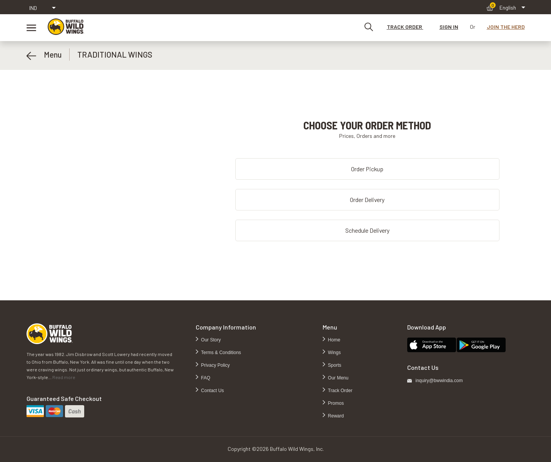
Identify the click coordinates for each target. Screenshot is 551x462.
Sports (334, 365)
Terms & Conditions (220, 352)
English (507, 7)
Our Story (210, 340)
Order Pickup (367, 168)
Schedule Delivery (367, 230)
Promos (335, 403)
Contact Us (212, 390)
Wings (334, 352)
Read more (63, 377)
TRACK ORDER (405, 26)
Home (333, 340)
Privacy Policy (215, 365)
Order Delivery (367, 199)
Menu (44, 55)
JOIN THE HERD (506, 26)
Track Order (340, 390)
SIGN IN (448, 26)
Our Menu (338, 378)
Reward (335, 416)
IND (33, 8)
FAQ (205, 378)
